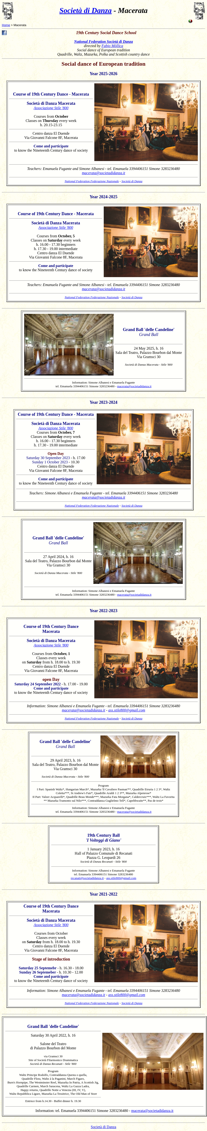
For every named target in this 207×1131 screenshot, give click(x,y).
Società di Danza (85, 10)
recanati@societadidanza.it (87, 878)
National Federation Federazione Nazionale (92, 181)
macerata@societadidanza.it (103, 173)
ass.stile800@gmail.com (126, 710)
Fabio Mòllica (112, 46)
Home (6, 25)
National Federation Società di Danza (103, 42)
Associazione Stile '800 (51, 108)
